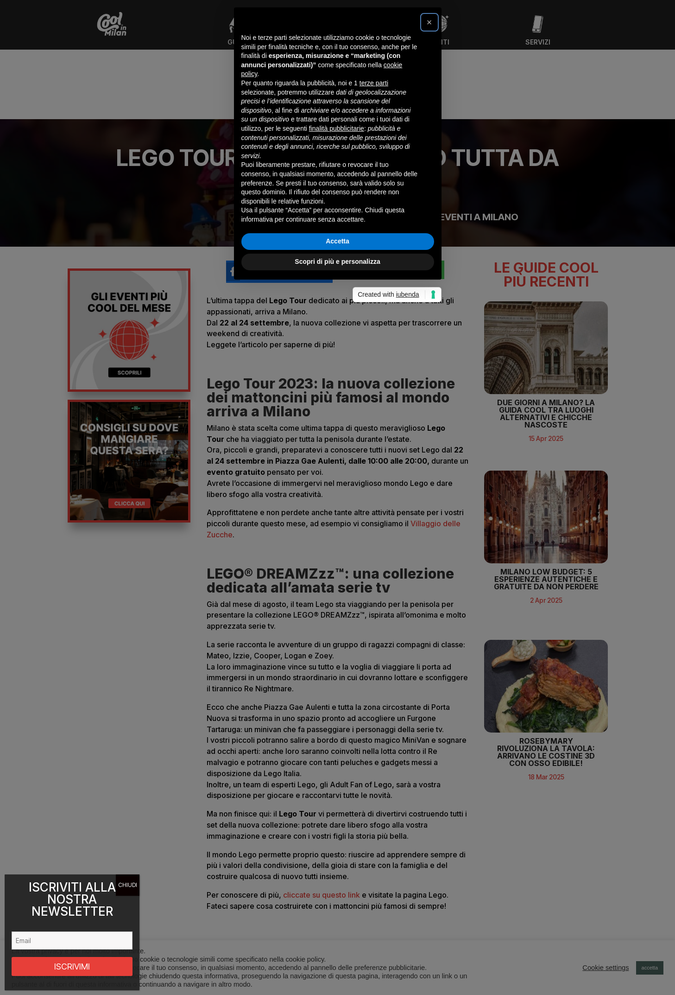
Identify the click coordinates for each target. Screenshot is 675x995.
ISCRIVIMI (72, 966)
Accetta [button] (337, 595)
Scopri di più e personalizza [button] (337, 615)
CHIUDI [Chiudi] (127, 884)
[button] (429, 376)
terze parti (374, 437)
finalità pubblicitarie (336, 482)
